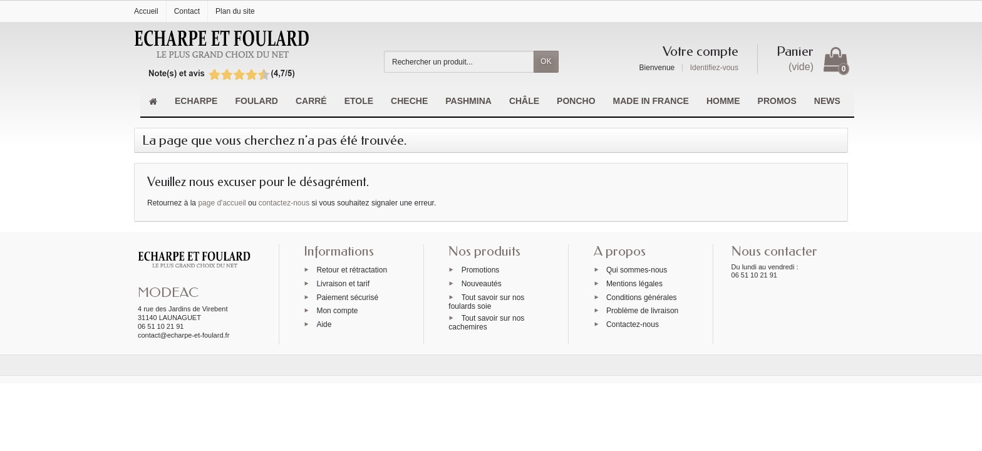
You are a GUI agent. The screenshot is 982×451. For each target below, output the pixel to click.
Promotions (481, 270)
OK (545, 61)
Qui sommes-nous (636, 270)
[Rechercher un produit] (459, 62)
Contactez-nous (632, 324)
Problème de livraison (642, 310)
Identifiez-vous (714, 67)
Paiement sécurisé (347, 297)
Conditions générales (641, 297)
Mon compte (337, 310)
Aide (323, 324)
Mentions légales (634, 283)
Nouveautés (482, 283)
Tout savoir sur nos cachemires (486, 322)
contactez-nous (284, 203)
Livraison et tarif (343, 283)
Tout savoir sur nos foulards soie (486, 301)
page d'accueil (222, 203)
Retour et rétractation (351, 270)
